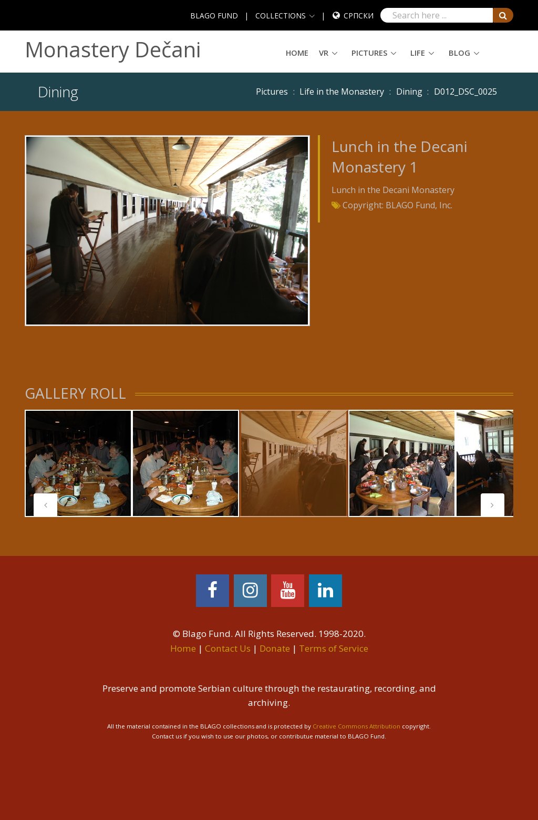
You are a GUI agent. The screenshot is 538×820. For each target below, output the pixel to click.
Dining (409, 91)
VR (323, 52)
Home (297, 52)
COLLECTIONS (280, 16)
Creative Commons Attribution (356, 726)
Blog (459, 52)
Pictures (369, 52)
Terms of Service (333, 648)
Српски (359, 16)
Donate (275, 648)
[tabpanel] (78, 463)
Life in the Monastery (341, 91)
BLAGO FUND (214, 16)
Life (417, 52)
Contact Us (228, 648)
